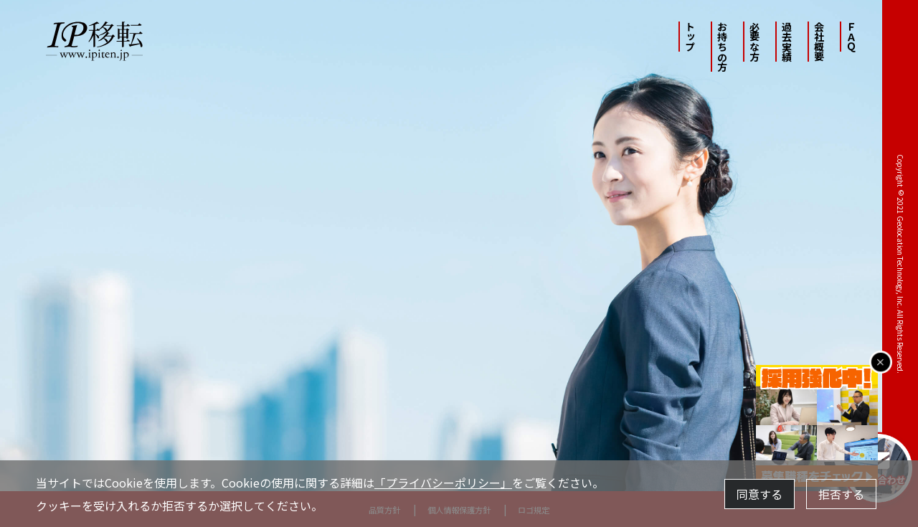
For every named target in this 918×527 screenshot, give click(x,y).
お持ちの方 (722, 47)
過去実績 (787, 42)
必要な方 (754, 42)
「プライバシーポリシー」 (443, 482)
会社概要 (819, 42)
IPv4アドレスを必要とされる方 (440, 428)
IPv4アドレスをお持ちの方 (293, 428)
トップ (690, 37)
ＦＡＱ (851, 37)
